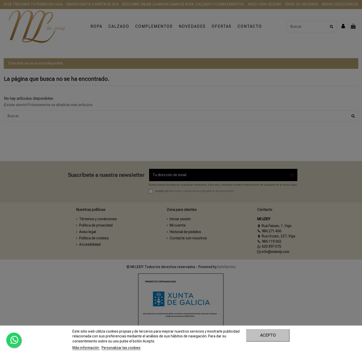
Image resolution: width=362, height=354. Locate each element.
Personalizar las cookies (121, 348)
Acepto (268, 335)
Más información (86, 348)
